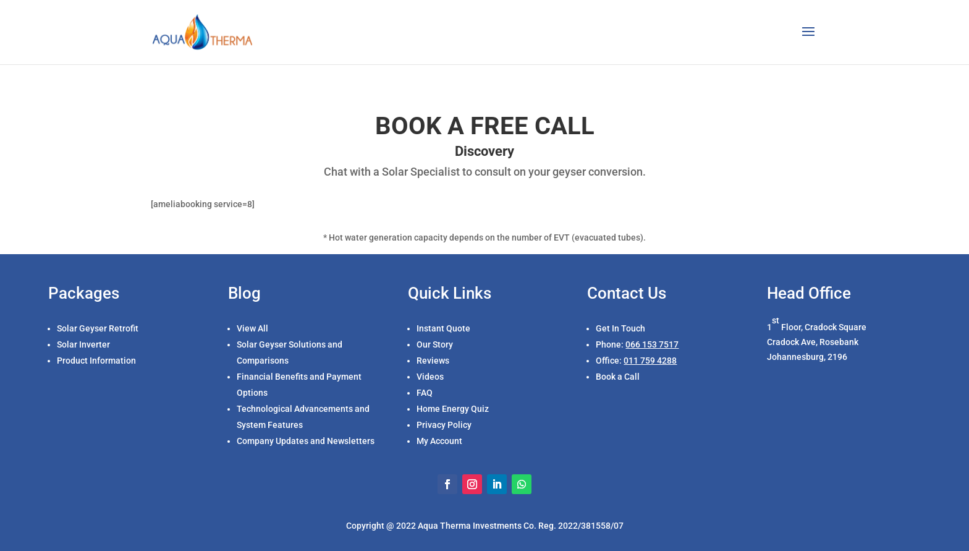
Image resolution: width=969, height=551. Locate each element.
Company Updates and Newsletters (305, 441)
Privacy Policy (444, 425)
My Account (439, 441)
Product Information (96, 360)
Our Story (435, 344)
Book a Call (618, 377)
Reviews (433, 360)
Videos (430, 377)
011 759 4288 (650, 360)
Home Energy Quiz (453, 409)
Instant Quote (443, 328)
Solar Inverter (83, 344)
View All (252, 328)
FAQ (425, 393)
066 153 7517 (652, 344)
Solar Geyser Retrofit (97, 328)
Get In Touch (620, 328)
